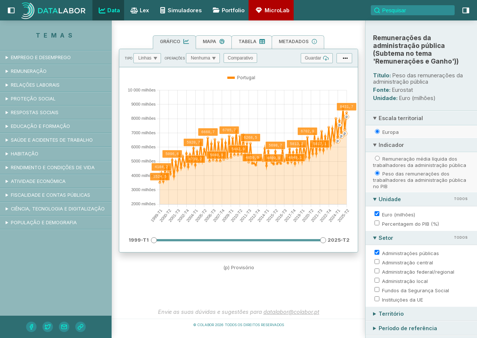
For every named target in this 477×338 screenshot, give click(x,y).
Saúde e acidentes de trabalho (52, 140)
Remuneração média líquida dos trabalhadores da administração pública (419, 162)
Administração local (405, 281)
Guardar (317, 58)
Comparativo (240, 58)
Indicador (391, 145)
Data (108, 10)
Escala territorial (401, 118)
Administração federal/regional (418, 272)
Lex (139, 11)
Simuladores (180, 10)
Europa (390, 132)
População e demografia (44, 222)
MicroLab (271, 10)
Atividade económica (38, 181)
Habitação (24, 154)
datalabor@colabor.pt (291, 312)
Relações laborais (35, 85)
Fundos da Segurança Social (415, 290)
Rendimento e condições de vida (53, 167)
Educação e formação (40, 126)
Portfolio (227, 10)
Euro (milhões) (398, 215)
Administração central (407, 262)
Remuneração (29, 71)
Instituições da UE (402, 300)
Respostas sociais (35, 112)
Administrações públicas (410, 253)
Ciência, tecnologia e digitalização (58, 209)
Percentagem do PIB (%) (410, 224)
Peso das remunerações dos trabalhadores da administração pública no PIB (419, 180)
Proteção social (33, 99)
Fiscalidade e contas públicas (50, 195)
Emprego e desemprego (41, 57)
